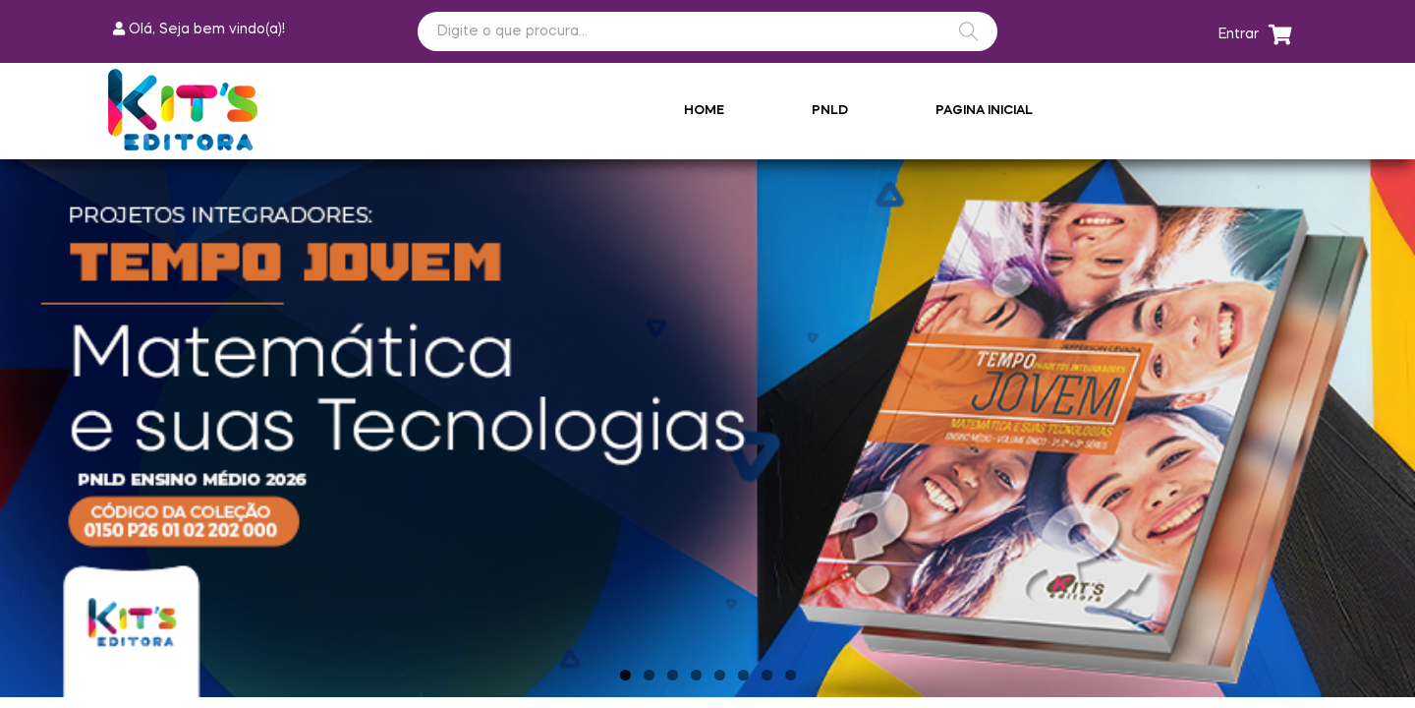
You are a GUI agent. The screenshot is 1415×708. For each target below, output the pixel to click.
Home (704, 110)
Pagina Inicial (984, 110)
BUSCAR (969, 31)
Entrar (1238, 34)
